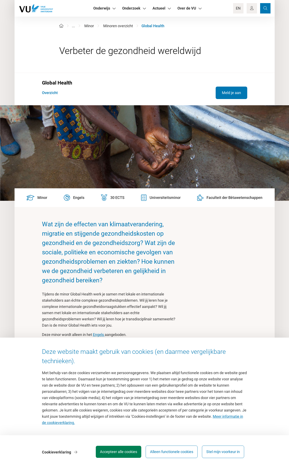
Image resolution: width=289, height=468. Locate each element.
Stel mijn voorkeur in (223, 452)
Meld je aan (231, 93)
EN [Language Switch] (238, 8)
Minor (89, 26)
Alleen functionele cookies (171, 452)
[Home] (61, 26)
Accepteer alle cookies (117, 452)
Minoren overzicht (118, 26)
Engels (99, 334)
